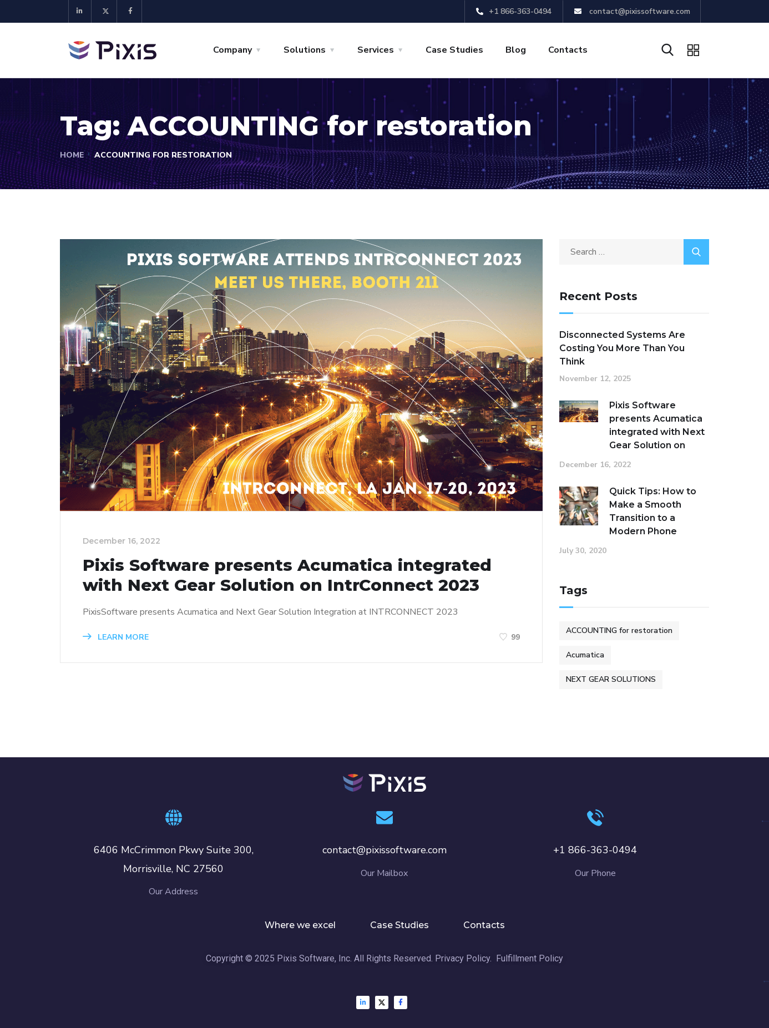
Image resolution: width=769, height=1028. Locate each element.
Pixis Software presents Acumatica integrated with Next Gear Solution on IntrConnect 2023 (290, 575)
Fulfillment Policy (529, 958)
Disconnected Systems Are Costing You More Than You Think (622, 348)
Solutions (305, 50)
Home (72, 155)
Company (232, 50)
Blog (515, 50)
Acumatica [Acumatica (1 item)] (585, 655)
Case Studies (454, 50)
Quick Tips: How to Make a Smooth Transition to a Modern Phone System (652, 518)
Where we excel (300, 925)
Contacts (568, 50)
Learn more (116, 637)
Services (375, 50)
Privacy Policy (462, 958)
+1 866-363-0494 (595, 850)
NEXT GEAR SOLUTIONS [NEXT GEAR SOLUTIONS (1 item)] (611, 679)
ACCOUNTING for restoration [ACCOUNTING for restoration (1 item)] (619, 630)
